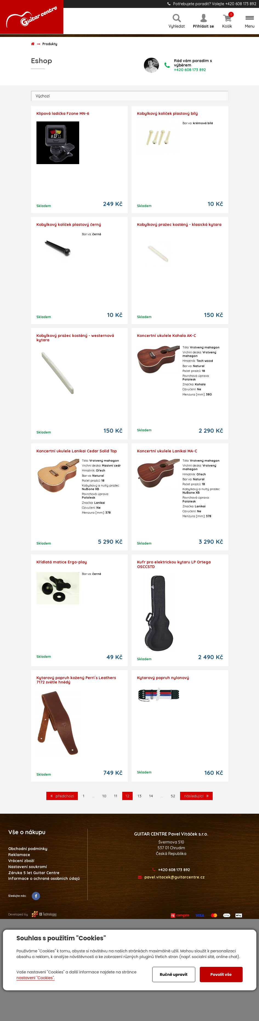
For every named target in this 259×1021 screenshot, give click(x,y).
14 (151, 795)
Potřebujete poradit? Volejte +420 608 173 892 (211, 3)
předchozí (62, 795)
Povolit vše (221, 974)
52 (173, 795)
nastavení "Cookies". (35, 978)
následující (196, 795)
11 (115, 795)
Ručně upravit (173, 974)
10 (104, 795)
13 (139, 795)
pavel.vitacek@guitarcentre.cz (171, 877)
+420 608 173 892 (171, 870)
